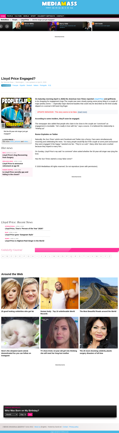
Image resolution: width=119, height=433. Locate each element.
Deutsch (29, 85)
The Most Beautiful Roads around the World (98, 311)
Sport (33, 16)
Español (22, 85)
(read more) (82, 112)
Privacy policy (73, 427)
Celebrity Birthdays (46, 16)
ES (60, 8)
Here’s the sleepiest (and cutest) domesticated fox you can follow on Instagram (16, 353)
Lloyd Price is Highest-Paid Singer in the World (24, 241)
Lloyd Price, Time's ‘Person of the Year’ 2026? (24, 229)
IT (65, 8)
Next (7, 26)
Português (43, 85)
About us (37, 427)
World (26, 16)
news (12, 141)
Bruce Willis (29, 24)
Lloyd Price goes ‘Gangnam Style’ (19, 235)
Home (3, 16)
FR (56, 8)
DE (63, 8)
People (10, 16)
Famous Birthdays (12, 407)
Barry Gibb (64, 24)
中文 (71, 8)
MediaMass (5, 20)
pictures (17, 141)
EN (53, 8)
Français (15, 85)
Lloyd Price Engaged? (18, 78)
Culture (18, 16)
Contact (60, 16)
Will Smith (99, 24)
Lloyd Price (25, 20)
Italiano (36, 85)
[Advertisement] (59, 55)
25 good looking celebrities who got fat (17, 311)
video (26, 141)
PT (68, 8)
